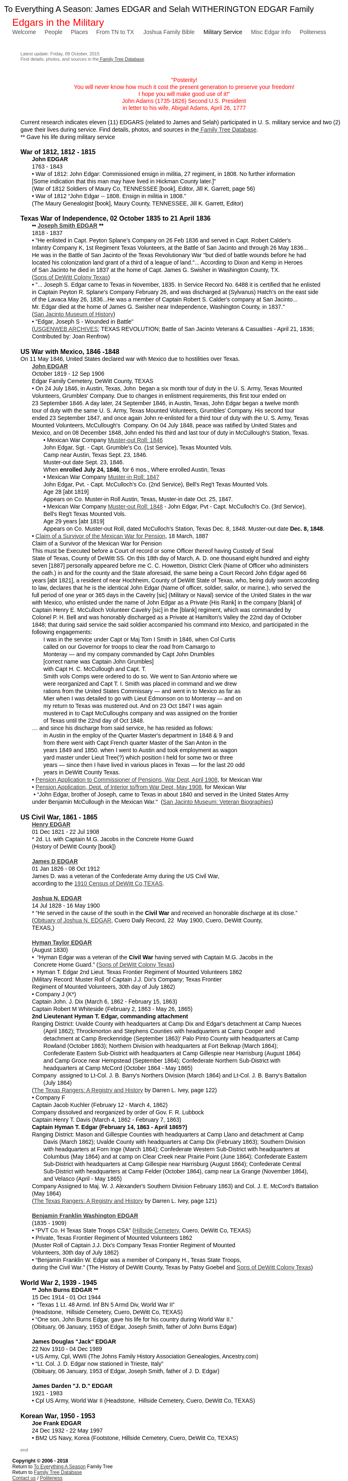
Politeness (313, 32)
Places (79, 32)
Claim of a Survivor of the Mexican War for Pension (100, 536)
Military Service (222, 32)
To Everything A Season (60, 1467)
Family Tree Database (121, 59)
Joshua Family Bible (168, 32)
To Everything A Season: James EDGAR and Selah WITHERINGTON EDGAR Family (159, 9)
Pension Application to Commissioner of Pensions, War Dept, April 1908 (127, 779)
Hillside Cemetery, (157, 1230)
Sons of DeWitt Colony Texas (71, 277)
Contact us (24, 1478)
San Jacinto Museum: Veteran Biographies (217, 802)
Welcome (24, 32)
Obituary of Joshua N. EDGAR (72, 920)
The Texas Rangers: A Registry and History (88, 1090)
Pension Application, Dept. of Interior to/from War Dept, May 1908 (119, 787)
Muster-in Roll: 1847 (133, 477)
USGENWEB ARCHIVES (66, 329)
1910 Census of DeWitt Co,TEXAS (119, 883)
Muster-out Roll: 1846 (135, 440)
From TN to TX (115, 32)
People (54, 32)
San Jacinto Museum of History (73, 314)
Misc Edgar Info (271, 32)
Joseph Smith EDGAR (67, 225)
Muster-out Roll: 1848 (135, 506)
